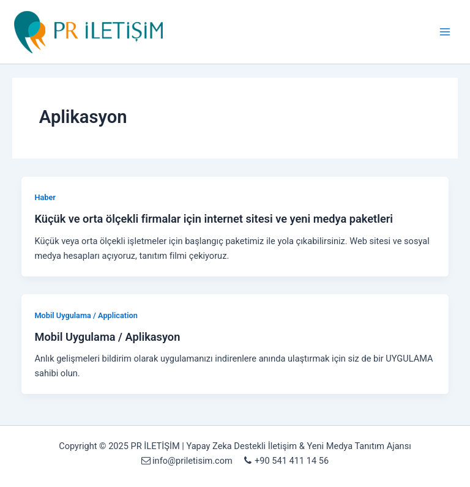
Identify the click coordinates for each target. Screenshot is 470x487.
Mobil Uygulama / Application (85, 315)
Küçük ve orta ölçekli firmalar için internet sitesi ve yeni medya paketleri (213, 218)
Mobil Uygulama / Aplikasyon (107, 336)
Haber (45, 197)
